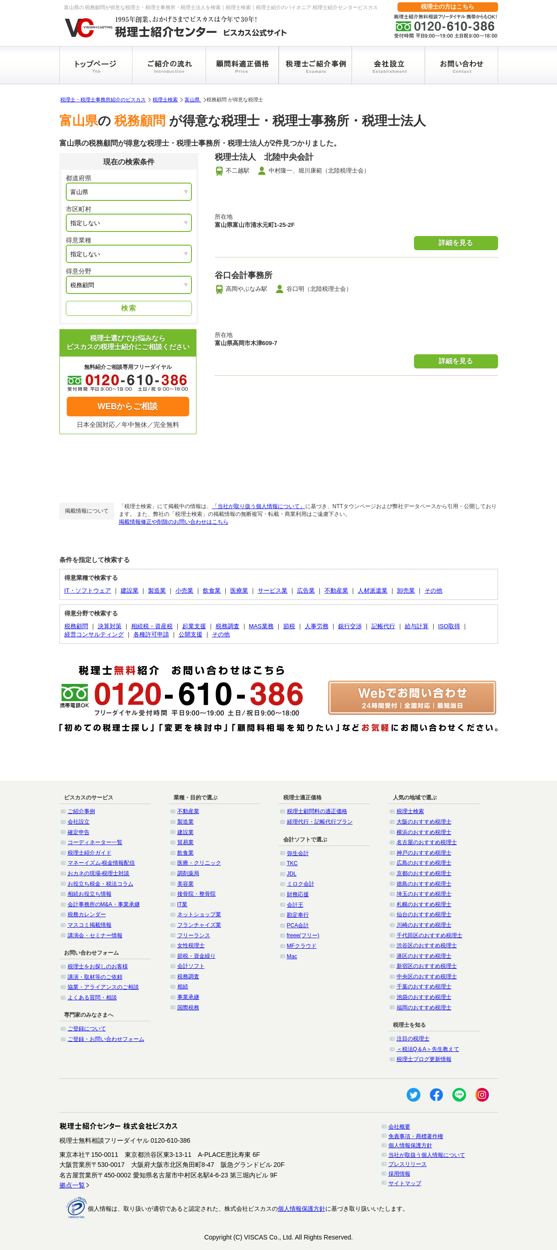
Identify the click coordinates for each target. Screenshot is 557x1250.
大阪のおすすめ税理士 (424, 822)
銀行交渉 (350, 626)
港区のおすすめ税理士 (424, 956)
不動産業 (336, 590)
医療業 (239, 590)
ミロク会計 (300, 884)
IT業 (182, 904)
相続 (182, 986)
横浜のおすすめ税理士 (424, 832)
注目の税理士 (413, 1038)
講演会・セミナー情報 (95, 935)
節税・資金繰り (196, 956)
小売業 (184, 590)
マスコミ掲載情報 (89, 925)
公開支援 (190, 634)
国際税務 (188, 1007)
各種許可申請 (151, 634)
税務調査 (227, 626)
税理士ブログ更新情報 (424, 1059)
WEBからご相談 (128, 406)
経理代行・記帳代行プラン (320, 822)
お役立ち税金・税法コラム (100, 884)
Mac (292, 956)
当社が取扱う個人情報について (426, 1155)
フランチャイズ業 (199, 925)
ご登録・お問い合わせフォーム (106, 1039)
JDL (292, 874)
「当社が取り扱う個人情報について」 (258, 506)
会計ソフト (191, 966)
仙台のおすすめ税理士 (424, 914)
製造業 (157, 590)
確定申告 (79, 832)
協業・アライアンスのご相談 (103, 987)
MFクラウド (302, 946)
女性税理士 (191, 945)
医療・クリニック (199, 863)
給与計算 (417, 626)
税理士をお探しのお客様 (98, 966)
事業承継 (188, 997)
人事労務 (317, 626)
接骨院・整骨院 (196, 894)
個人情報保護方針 (410, 1145)
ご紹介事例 (81, 811)
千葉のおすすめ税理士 (424, 986)
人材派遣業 (372, 590)
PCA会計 (298, 925)
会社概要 (399, 1127)
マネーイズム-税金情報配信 (101, 863)
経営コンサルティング (94, 634)
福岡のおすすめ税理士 (424, 1007)
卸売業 (406, 590)
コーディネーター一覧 (95, 842)
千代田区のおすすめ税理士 (429, 935)
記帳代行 (383, 626)
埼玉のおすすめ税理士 (424, 894)
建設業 (129, 590)
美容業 (185, 884)
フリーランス (193, 935)
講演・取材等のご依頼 (95, 977)
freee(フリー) (303, 935)
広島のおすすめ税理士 (424, 863)
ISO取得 (449, 626)
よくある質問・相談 (92, 997)
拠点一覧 (72, 1185)
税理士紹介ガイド (89, 853)
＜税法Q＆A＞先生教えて (428, 1049)
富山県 (193, 99)
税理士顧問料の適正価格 (317, 811)
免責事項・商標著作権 (415, 1136)
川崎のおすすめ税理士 (424, 925)
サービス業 (272, 590)
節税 (289, 626)
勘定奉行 (298, 915)
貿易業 (185, 842)
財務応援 (298, 894)
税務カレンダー (87, 914)
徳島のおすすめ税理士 (424, 884)
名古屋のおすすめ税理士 (427, 842)
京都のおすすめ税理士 (424, 873)
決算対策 (110, 626)
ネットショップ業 (199, 914)
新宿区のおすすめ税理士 (427, 966)
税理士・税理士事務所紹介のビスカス (103, 99)
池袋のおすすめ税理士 (424, 997)
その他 (433, 590)
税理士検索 (165, 99)
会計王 (295, 905)
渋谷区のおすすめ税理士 (427, 945)
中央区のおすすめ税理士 (427, 976)
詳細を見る (456, 243)
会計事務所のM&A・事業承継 (104, 904)
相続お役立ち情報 (89, 894)
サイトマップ (404, 1183)
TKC (292, 863)
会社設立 (79, 822)
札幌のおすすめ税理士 (424, 904)
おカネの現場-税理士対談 (99, 873)
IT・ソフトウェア (87, 590)
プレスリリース (407, 1164)
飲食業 (212, 590)
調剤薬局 (188, 873)
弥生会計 (298, 853)
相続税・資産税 (152, 626)
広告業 (306, 590)
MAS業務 (261, 626)
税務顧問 (76, 626)
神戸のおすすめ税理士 (424, 853)
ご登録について (87, 1028)
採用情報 (399, 1174)
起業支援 (194, 626)
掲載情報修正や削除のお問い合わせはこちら (173, 522)
